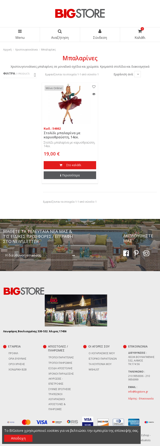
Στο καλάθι (70, 165)
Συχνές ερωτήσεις (59, 389)
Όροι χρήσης (17, 364)
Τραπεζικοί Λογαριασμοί (56, 396)
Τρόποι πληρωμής (60, 363)
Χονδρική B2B (18, 369)
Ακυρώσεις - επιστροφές (55, 381)
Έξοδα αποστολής (60, 368)
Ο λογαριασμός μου (102, 353)
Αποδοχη (18, 438)
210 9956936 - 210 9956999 (139, 377)
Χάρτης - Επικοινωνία (141, 398)
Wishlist (94, 369)
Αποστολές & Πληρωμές (57, 406)
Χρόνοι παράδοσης (61, 373)
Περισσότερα (70, 175)
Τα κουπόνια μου (100, 364)
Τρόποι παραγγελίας (61, 357)
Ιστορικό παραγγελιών (103, 358)
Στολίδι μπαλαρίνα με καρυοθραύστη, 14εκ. (62, 135)
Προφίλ (13, 353)
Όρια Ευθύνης (17, 358)
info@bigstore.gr (138, 391)
